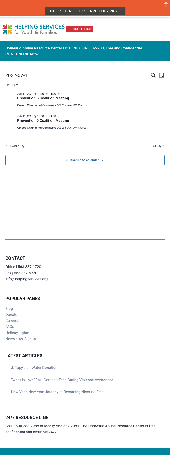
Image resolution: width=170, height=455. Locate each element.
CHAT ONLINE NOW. (22, 53)
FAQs (9, 326)
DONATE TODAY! (80, 28)
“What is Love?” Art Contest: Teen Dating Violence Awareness (62, 380)
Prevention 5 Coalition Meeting (43, 98)
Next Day (158, 146)
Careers (11, 320)
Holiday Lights (17, 333)
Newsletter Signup (20, 339)
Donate (11, 314)
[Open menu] (144, 28)
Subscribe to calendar (82, 160)
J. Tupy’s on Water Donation (34, 367)
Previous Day (14, 146)
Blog (9, 308)
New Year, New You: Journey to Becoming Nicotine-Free (57, 392)
